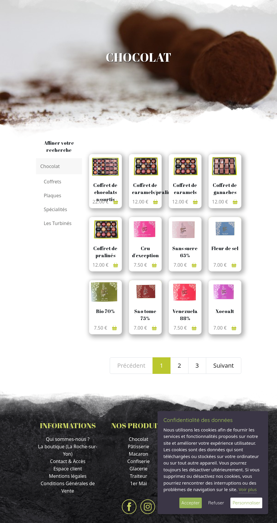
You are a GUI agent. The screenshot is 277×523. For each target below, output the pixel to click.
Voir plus (248, 489)
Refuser (216, 503)
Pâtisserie (138, 446)
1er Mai (138, 483)
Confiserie (138, 461)
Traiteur (138, 476)
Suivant (223, 365)
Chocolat (138, 439)
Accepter (190, 503)
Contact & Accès (67, 461)
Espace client (67, 468)
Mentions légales (68, 476)
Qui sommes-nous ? (67, 439)
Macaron (138, 454)
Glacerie (138, 468)
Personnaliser (246, 503)
